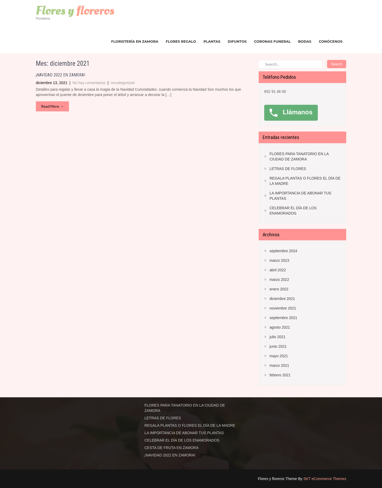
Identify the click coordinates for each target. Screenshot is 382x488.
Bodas (304, 41)
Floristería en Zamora (134, 41)
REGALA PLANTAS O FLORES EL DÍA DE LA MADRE (305, 181)
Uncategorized (122, 83)
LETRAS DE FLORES (288, 169)
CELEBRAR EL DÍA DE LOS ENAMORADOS (293, 210)
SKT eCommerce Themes (324, 479)
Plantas (211, 41)
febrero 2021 (280, 375)
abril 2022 (278, 270)
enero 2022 (279, 289)
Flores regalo (181, 41)
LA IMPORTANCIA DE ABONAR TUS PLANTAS (300, 196)
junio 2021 (278, 346)
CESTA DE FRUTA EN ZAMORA (172, 448)
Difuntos (237, 41)
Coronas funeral (272, 41)
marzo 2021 (279, 365)
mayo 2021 (279, 356)
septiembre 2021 (283, 318)
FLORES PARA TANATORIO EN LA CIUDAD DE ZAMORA (299, 156)
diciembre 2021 (282, 299)
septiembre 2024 (283, 251)
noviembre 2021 (283, 308)
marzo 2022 (279, 279)
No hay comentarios (89, 83)
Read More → (52, 106)
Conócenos (330, 41)
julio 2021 (277, 337)
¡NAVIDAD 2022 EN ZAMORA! (60, 74)
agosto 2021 (280, 327)
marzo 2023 (279, 260)
